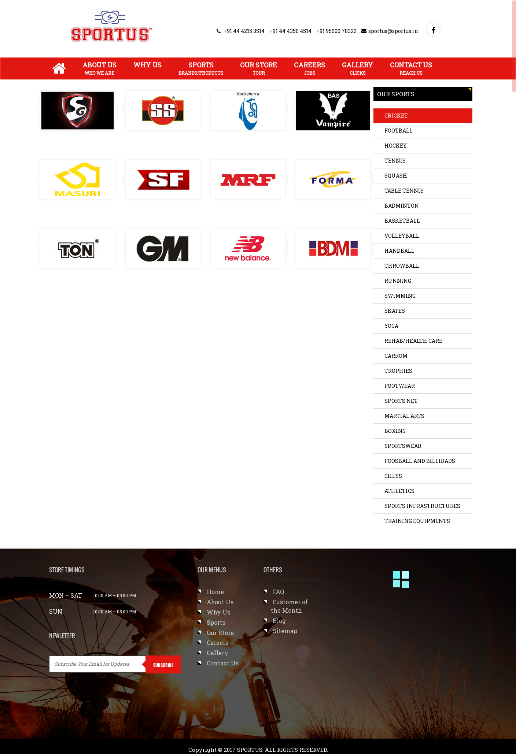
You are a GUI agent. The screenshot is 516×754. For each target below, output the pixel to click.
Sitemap (285, 631)
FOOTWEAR (399, 385)
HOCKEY (395, 145)
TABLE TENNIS (404, 190)
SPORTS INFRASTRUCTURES (422, 505)
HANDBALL (399, 250)
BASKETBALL (402, 220)
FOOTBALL (398, 130)
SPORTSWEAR (402, 445)
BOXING (395, 430)
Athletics (399, 490)
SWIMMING (400, 295)
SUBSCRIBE (163, 665)
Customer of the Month (289, 606)
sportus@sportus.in (389, 30)
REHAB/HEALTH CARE (413, 340)
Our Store (258, 68)
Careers (309, 68)
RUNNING (397, 280)
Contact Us (411, 68)
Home (215, 591)
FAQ (278, 591)
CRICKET (396, 115)
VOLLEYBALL (401, 235)
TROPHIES (398, 370)
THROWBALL (401, 265)
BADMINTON (401, 205)
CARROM (396, 355)
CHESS (393, 475)
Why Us (147, 64)
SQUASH (395, 175)
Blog (279, 620)
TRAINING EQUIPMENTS (417, 520)
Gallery (357, 68)
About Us (99, 68)
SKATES (394, 310)
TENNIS (395, 160)
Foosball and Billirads (419, 460)
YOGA (391, 325)
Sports (200, 68)
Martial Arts (404, 415)
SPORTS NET (401, 400)
